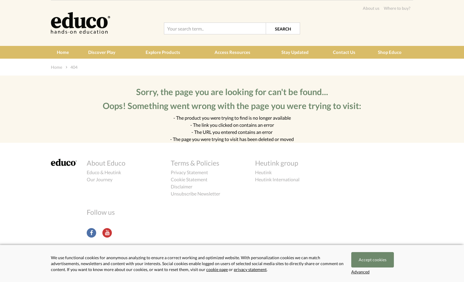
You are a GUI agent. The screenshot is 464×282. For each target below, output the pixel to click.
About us (371, 8)
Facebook (91, 233)
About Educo (106, 163)
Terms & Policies (195, 163)
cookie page (217, 269)
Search (283, 28)
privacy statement (250, 269)
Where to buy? (397, 8)
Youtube (107, 233)
